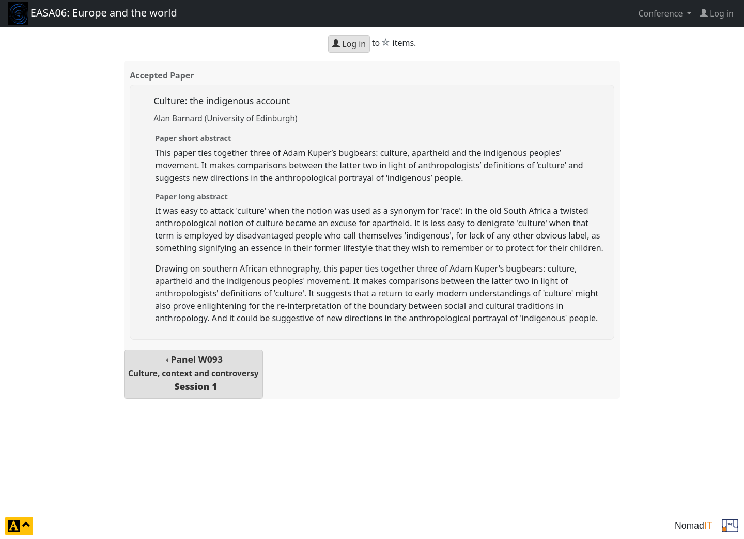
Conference (661, 13)
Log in (349, 44)
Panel (193, 373)
